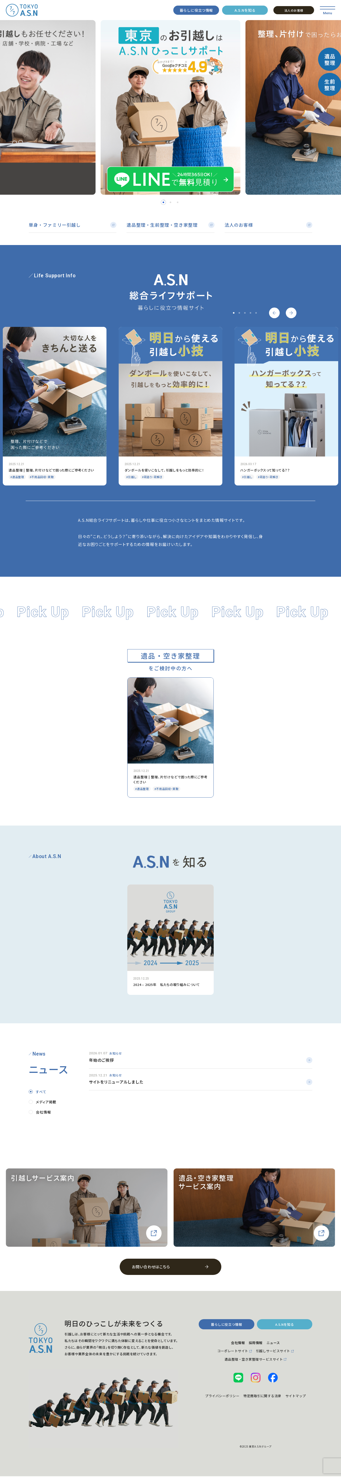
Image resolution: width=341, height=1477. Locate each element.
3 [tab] (177, 202)
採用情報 (255, 1344)
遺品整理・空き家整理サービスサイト (254, 1362)
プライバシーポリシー (230, 1399)
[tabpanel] (170, 107)
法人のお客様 (294, 10)
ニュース (276, 1344)
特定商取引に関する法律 (278, 1399)
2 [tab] (170, 202)
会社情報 (43, 1113)
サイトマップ (255, 1408)
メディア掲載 (46, 1102)
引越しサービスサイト (276, 1353)
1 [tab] (163, 202)
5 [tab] (256, 314)
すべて (41, 1092)
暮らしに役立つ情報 (196, 10)
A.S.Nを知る (245, 10)
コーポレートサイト (229, 1353)
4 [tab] (250, 314)
